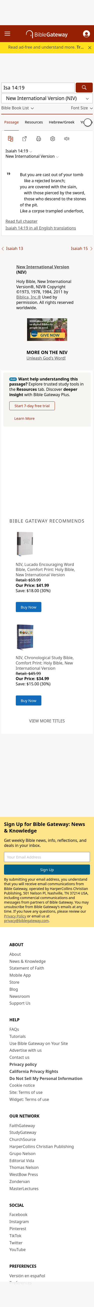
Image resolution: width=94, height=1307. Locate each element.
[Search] (84, 87)
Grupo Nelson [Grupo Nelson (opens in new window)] (23, 1153)
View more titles (47, 721)
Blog (14, 989)
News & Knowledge (28, 961)
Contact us (20, 1057)
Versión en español (27, 1276)
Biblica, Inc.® (28, 297)
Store (15, 982)
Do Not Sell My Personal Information (46, 1078)
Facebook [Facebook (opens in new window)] (19, 1214)
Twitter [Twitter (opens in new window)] (16, 1243)
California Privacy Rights (34, 1071)
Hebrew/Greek (61, 121)
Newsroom (20, 996)
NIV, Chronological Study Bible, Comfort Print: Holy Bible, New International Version (45, 663)
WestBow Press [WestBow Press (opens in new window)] (24, 1174)
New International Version (42, 267)
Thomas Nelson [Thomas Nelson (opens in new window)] (24, 1167)
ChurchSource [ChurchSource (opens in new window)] (23, 1139)
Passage (11, 121)
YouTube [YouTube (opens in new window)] (18, 1249)
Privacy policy (23, 1064)
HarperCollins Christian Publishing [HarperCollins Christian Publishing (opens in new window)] (42, 1146)
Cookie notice (22, 1085)
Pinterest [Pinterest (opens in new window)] (18, 1228)
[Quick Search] (38, 87)
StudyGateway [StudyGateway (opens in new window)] (23, 1132)
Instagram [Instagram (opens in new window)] (19, 1221)
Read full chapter (22, 221)
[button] (86, 33)
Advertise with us (26, 1050)
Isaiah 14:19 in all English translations (41, 228)
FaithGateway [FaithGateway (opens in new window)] (22, 1125)
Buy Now (29, 607)
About (15, 954)
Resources (34, 121)
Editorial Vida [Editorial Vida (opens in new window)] (22, 1160)
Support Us (20, 1003)
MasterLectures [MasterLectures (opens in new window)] (24, 1188)
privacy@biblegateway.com (26, 920)
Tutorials (18, 1036)
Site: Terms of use (26, 1092)
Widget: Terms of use (29, 1099)
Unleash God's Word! (46, 358)
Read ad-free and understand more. (50, 47)
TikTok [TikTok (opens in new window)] (16, 1235)
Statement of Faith (27, 968)
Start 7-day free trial (32, 405)
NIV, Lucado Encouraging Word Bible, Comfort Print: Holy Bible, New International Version (45, 570)
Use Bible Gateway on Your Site (39, 1043)
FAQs (14, 1029)
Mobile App (20, 975)
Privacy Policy (15, 916)
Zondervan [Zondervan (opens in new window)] (20, 1181)
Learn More (24, 418)
